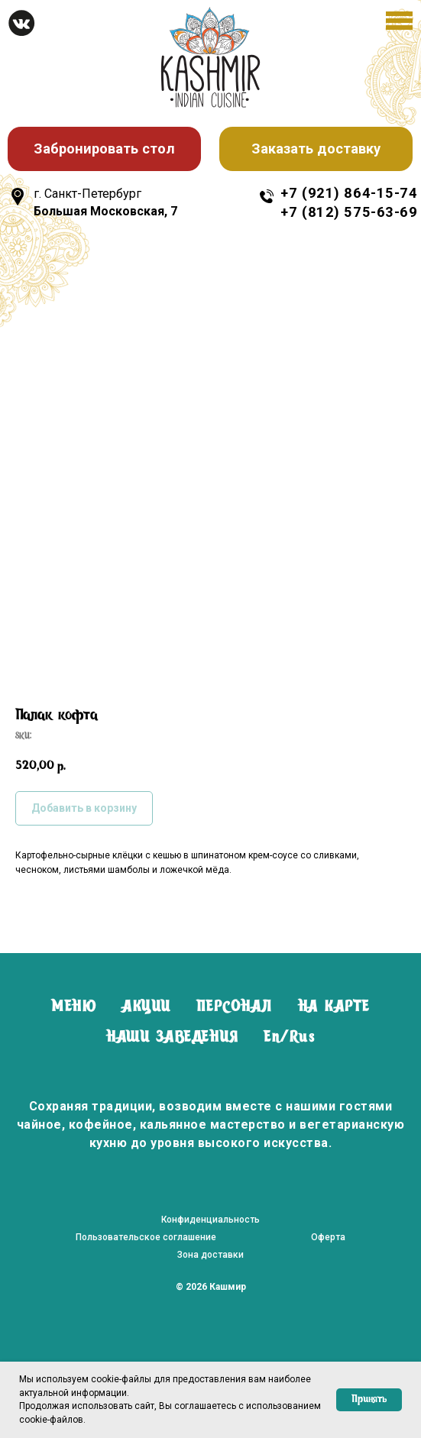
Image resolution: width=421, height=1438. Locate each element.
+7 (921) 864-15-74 (348, 193)
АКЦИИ (146, 1007)
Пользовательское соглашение (146, 1237)
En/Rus (289, 1037)
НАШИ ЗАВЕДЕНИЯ (172, 1037)
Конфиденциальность (210, 1219)
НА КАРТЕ (334, 1007)
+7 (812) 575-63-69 (348, 212)
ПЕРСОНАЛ (234, 1007)
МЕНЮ (73, 1007)
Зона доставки (210, 1254)
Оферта (328, 1237)
